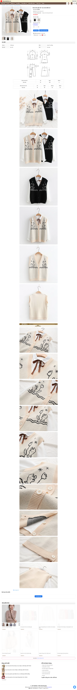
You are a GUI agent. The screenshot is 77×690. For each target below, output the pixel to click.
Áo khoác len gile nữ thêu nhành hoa (62, 653)
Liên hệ (43, 675)
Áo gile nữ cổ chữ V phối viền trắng (26, 653)
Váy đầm (18, 3)
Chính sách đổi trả (45, 670)
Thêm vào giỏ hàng (43, 30)
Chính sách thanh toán (46, 673)
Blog (43, 3)
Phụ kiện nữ (24, 3)
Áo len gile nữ (16, 590)
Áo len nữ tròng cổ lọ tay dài (6, 653)
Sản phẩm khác (31, 3)
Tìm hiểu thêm (42, 33)
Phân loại (38, 3)
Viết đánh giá (38, 596)
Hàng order (39, 12)
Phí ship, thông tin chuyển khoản (47, 668)
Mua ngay (36, 30)
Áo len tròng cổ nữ (17, 5)
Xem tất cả (4, 679)
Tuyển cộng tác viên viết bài (49, 677)
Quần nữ (12, 3)
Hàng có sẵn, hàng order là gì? (47, 12)
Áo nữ (8, 3)
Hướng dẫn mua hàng (46, 666)
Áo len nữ (11, 5)
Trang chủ (3, 3)
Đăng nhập (74, 1)
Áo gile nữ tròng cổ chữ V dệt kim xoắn (44, 653)
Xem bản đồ (49, 687)
